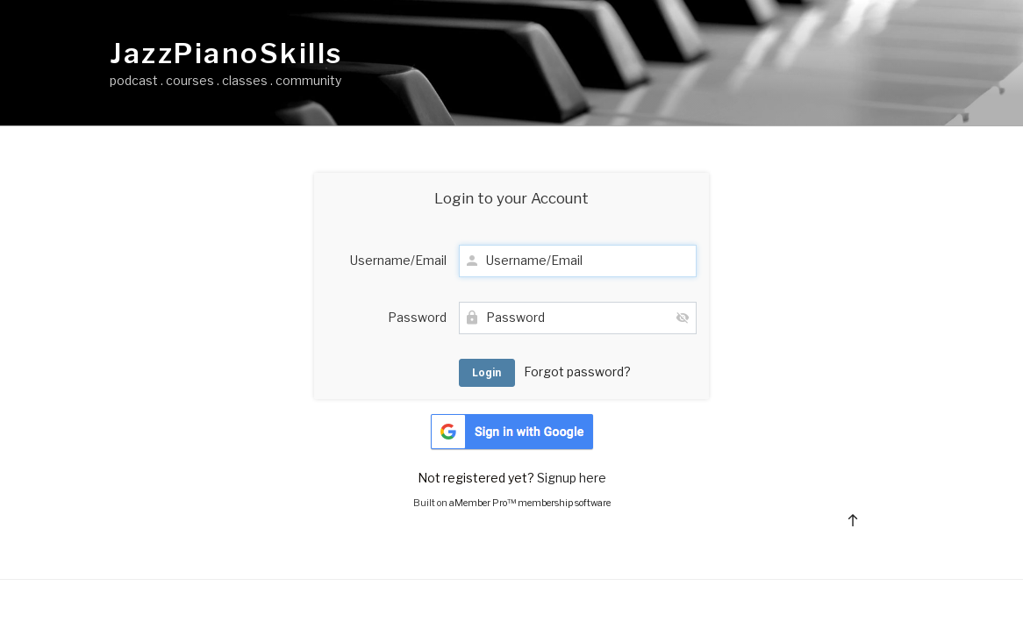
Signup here (571, 477)
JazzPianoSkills (226, 53)
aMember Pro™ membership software (530, 503)
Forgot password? (577, 371)
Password (417, 317)
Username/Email (398, 260)
